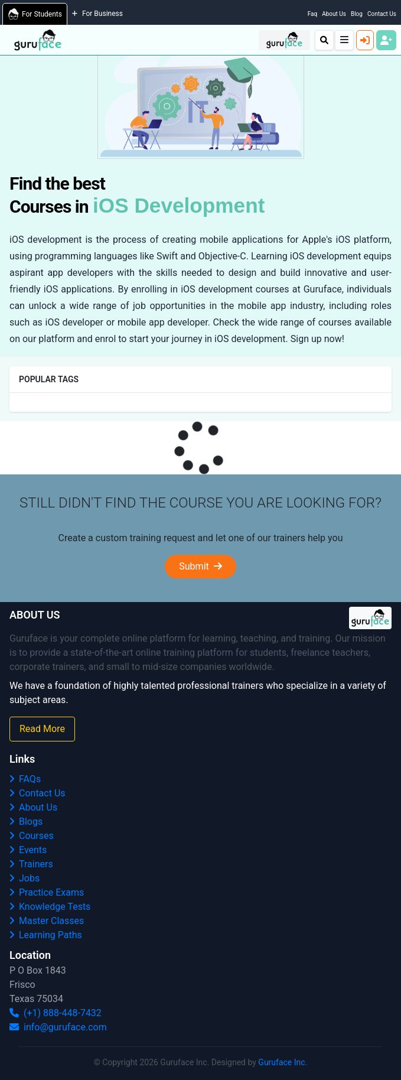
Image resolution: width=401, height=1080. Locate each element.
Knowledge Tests (49, 906)
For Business (97, 13)
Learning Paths (45, 935)
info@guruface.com (58, 1027)
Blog (357, 14)
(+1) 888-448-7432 (55, 1013)
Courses (31, 835)
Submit (200, 566)
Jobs (24, 878)
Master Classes (46, 920)
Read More (42, 728)
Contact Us (381, 14)
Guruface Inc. (282, 1062)
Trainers (31, 864)
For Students (35, 14)
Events (28, 849)
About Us (334, 14)
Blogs (26, 821)
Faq (312, 14)
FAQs (25, 779)
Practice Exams (46, 892)
